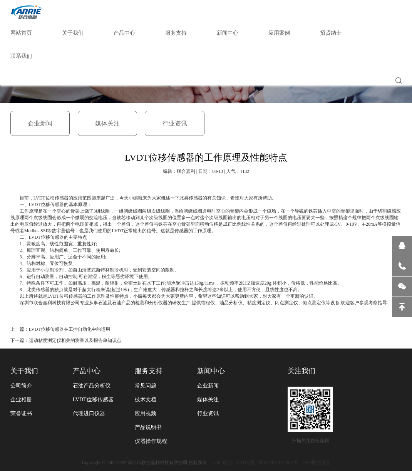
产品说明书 (148, 427)
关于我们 (73, 33)
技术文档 (145, 399)
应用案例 (279, 33)
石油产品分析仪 (92, 386)
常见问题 (145, 386)
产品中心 (124, 33)
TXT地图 (245, 462)
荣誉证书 (21, 413)
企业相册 (21, 399)
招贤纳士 (331, 33)
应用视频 (145, 413)
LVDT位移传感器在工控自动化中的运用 (69, 329)
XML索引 (221, 462)
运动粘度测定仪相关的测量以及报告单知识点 (75, 340)
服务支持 (176, 33)
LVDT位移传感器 (93, 399)
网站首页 (21, 33)
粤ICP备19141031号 (278, 462)
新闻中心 (227, 33)
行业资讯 (174, 123)
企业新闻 (40, 123)
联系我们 (21, 56)
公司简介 (21, 386)
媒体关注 (107, 123)
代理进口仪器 (89, 413)
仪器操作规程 (151, 441)
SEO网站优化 (316, 462)
